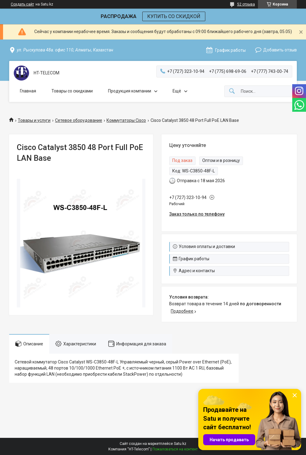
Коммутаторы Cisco (126, 120)
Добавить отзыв (280, 49)
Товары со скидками (72, 90)
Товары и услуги (34, 120)
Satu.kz (180, 444)
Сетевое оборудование (78, 120)
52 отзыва (246, 4)
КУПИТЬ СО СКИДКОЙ (173, 16)
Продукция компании (129, 90)
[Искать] (232, 91)
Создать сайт (22, 4)
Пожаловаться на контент (175, 449)
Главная (28, 90)
